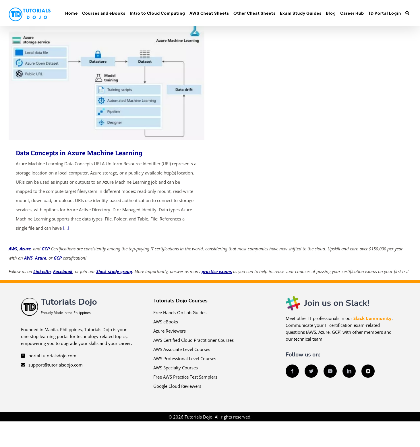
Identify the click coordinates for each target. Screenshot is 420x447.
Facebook (63, 271)
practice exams (217, 271)
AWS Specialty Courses (175, 368)
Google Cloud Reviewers (177, 386)
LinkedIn (42, 271)
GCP (46, 249)
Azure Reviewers (169, 331)
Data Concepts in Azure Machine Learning (79, 153)
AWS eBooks (165, 322)
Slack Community (372, 318)
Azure (25, 249)
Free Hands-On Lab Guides (179, 312)
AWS (13, 249)
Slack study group (114, 271)
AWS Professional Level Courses (184, 358)
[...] (66, 228)
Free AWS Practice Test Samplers (185, 377)
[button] (407, 13)
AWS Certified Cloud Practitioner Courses (193, 340)
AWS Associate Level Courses (181, 349)
